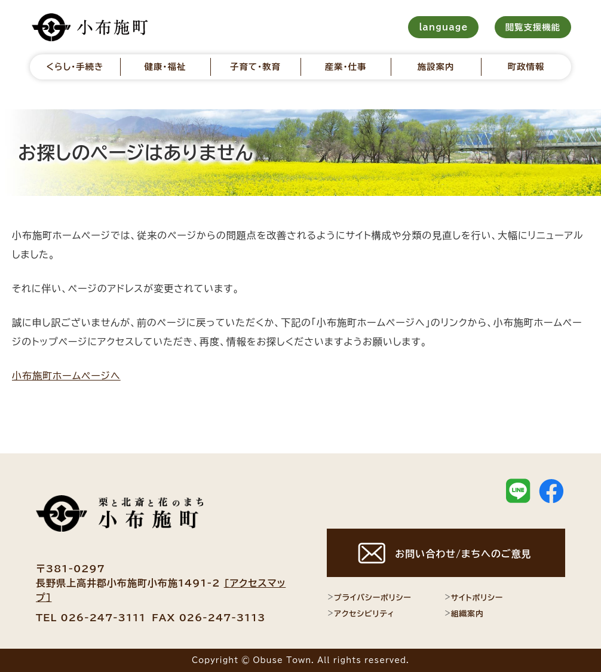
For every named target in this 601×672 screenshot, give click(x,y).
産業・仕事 (346, 66)
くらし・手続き (74, 66)
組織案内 (464, 613)
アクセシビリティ (360, 613)
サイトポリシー (474, 597)
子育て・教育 (255, 66)
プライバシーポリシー (369, 597)
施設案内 (436, 66)
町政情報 (526, 66)
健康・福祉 (165, 66)
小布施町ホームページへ (66, 376)
